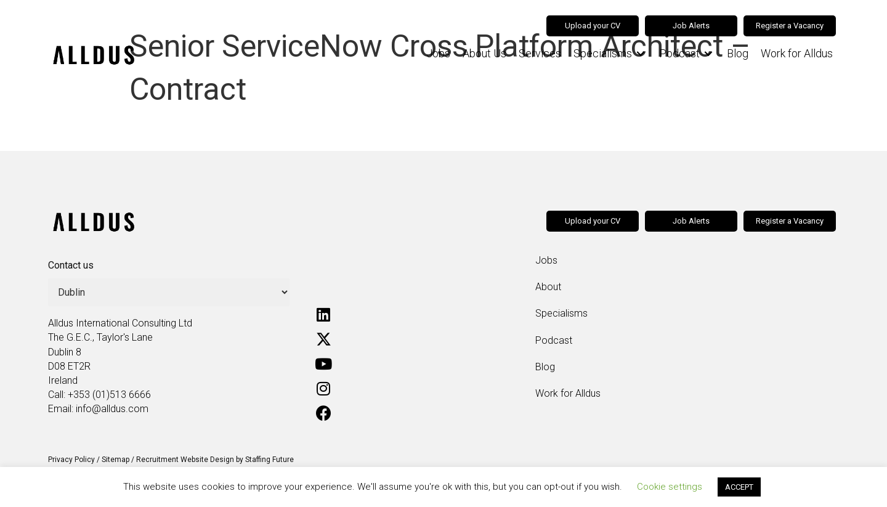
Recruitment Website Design (185, 459)
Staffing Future (269, 459)
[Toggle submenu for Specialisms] (640, 54)
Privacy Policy (71, 459)
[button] (323, 314)
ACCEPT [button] (739, 487)
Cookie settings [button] (669, 486)
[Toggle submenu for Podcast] (708, 54)
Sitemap (115, 459)
